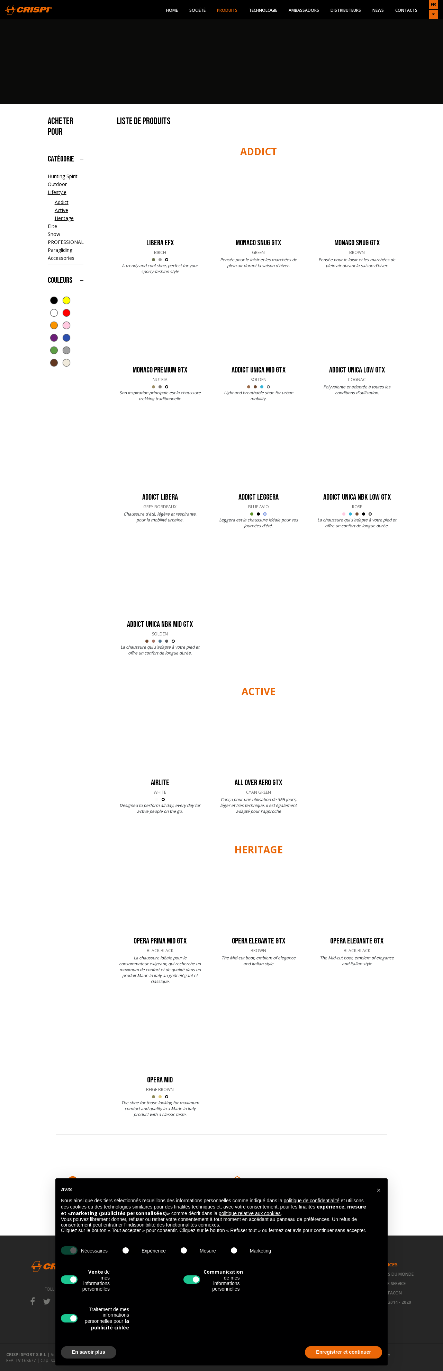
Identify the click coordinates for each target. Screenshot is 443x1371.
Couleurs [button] (60, 280)
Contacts (406, 10)
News (378, 10)
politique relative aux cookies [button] (250, 1213)
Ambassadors (304, 10)
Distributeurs (346, 10)
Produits (227, 10)
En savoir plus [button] (88, 1352)
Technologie (263, 10)
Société (197, 10)
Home (172, 10)
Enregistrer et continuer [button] (343, 1352)
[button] (378, 1189)
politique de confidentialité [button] (312, 1200)
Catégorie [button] (61, 159)
